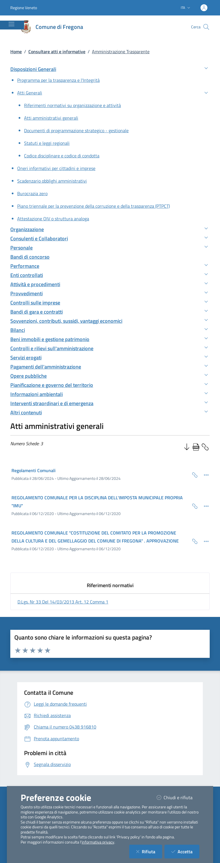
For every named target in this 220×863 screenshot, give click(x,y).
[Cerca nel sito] (206, 26)
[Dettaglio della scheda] (204, 474)
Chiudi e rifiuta (178, 797)
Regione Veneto (23, 8)
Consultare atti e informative (56, 51)
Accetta (185, 851)
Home (16, 51)
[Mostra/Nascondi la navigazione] (11, 24)
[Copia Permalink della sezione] (205, 446)
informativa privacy (98, 842)
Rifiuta (149, 851)
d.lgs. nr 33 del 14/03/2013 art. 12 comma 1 (62, 601)
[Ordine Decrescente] (186, 446)
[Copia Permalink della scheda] (192, 474)
